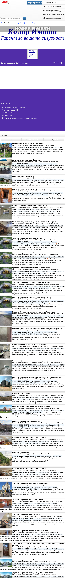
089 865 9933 (9, 115)
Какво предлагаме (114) (10, 63)
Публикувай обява (35, 3)
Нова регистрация (52, 6)
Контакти (25, 63)
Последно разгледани (53, 11)
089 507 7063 (9, 113)
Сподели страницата (53, 18)
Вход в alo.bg (50, 3)
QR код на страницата (53, 14)
